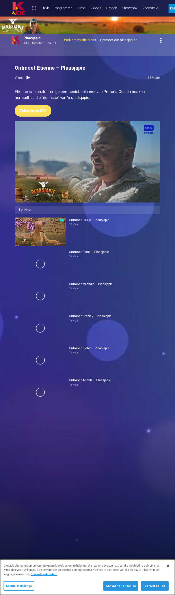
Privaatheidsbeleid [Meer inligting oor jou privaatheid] (44, 574)
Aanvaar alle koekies (121, 586)
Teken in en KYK (33, 111)
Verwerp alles (155, 586)
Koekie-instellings (19, 586)
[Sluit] (168, 566)
